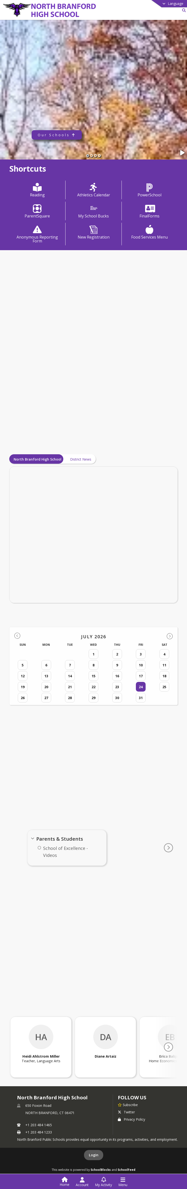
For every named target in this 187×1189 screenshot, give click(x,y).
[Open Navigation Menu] (122, 1182)
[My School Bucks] (93, 211)
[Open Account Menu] (82, 1182)
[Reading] (37, 190)
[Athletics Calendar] (93, 190)
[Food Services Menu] (149, 232)
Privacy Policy (131, 1119)
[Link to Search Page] (183, 10)
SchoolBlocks (101, 1170)
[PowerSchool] (150, 190)
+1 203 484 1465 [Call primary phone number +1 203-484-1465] (38, 1125)
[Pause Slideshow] (183, 153)
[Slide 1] (87, 155)
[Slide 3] (95, 155)
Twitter (126, 1112)
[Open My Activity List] (103, 1182)
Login (93, 1155)
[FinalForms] (150, 211)
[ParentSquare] (37, 211)
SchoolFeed (126, 1170)
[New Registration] (94, 232)
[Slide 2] (91, 155)
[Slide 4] (99, 155)
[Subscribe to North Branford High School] (128, 1104)
